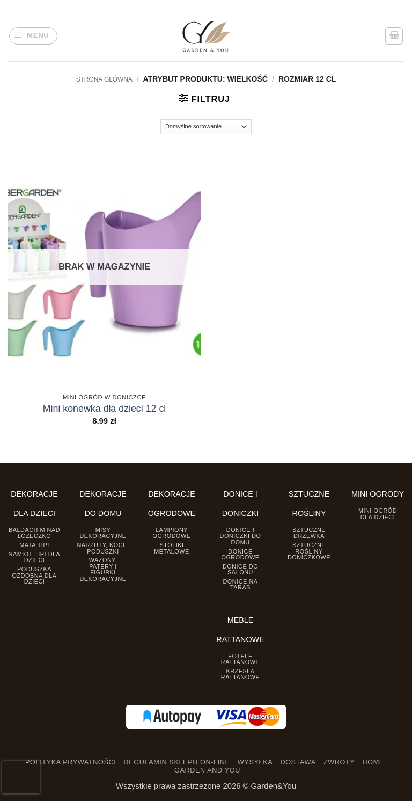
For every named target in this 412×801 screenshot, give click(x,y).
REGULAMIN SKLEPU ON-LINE (177, 762)
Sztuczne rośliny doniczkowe (309, 551)
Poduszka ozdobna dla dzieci (34, 575)
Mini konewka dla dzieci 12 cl (104, 408)
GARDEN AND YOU (207, 770)
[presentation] (21, 777)
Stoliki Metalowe (171, 548)
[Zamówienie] (206, 126)
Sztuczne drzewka (309, 533)
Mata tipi (34, 545)
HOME (373, 762)
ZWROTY (339, 762)
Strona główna (104, 79)
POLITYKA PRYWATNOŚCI (70, 762)
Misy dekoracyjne (102, 533)
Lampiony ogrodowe (171, 533)
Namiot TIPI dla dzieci (35, 557)
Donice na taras (240, 584)
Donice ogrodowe (240, 554)
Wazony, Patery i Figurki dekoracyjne (102, 569)
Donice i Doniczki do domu (240, 536)
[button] (33, 36)
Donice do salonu (240, 569)
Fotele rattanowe (240, 659)
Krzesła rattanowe (240, 674)
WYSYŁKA (255, 762)
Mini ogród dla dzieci (377, 513)
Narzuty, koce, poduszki (103, 548)
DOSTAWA (297, 762)
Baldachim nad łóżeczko (34, 533)
